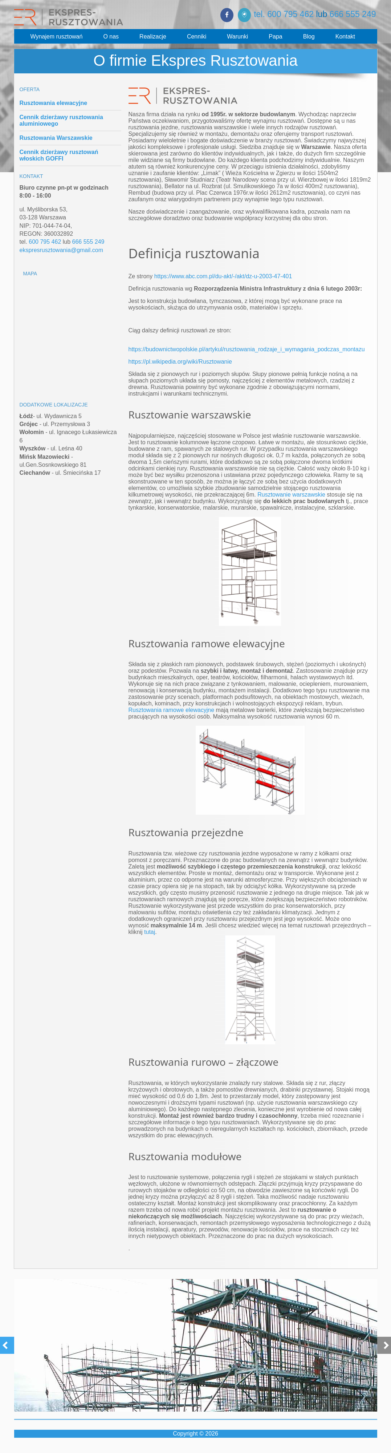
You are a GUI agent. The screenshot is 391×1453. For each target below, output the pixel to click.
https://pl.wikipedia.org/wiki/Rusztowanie (180, 362)
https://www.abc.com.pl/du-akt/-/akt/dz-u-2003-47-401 (223, 276)
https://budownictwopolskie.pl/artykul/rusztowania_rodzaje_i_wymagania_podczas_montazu (247, 349)
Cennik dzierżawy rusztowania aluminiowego (61, 120)
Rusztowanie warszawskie (291, 494)
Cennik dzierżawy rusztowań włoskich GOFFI (59, 155)
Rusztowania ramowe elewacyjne (172, 710)
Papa (275, 36)
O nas (111, 36)
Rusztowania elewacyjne (53, 103)
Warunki (237, 36)
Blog (309, 36)
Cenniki (196, 36)
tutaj (149, 932)
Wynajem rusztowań (56, 36)
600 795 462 (45, 242)
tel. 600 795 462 (284, 14)
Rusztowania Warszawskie (56, 138)
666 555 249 (353, 14)
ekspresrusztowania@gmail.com (61, 250)
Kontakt (345, 36)
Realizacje (152, 36)
